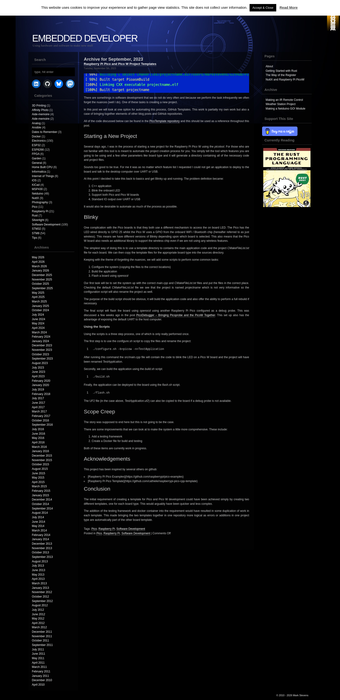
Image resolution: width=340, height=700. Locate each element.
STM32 (36, 228)
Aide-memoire (41, 114)
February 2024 (41, 336)
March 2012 (39, 627)
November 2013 (42, 548)
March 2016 (39, 447)
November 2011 (42, 636)
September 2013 (42, 557)
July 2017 (38, 398)
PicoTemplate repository (164, 121)
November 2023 (42, 350)
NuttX (35, 198)
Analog (36, 123)
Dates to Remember (44, 132)
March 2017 (39, 411)
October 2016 (40, 420)
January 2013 (40, 588)
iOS (34, 180)
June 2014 (38, 521)
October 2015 (40, 464)
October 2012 (40, 596)
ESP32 (36, 145)
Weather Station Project (281, 104)
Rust (35, 215)
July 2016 (38, 429)
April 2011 (38, 662)
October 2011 (40, 640)
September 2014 (42, 508)
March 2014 (39, 530)
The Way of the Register (281, 75)
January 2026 (40, 270)
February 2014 (41, 535)
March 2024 (39, 332)
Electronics (39, 140)
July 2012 (38, 609)
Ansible (36, 127)
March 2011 (39, 667)
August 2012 (40, 605)
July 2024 (38, 314)
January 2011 (40, 676)
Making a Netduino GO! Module (285, 108)
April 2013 (38, 579)
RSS (333, 16)
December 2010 (42, 680)
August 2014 (40, 512)
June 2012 (38, 614)
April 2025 (38, 297)
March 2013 (39, 583)
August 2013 (40, 561)
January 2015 (40, 495)
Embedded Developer (84, 38)
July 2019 (38, 389)
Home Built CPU (42, 167)
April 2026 (38, 261)
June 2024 (38, 319)
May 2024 (38, 323)
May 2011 (38, 658)
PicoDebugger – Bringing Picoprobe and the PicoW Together (175, 315)
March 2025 (39, 301)
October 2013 (40, 552)
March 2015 (39, 486)
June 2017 (38, 402)
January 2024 (40, 341)
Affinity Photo (40, 110)
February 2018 (41, 394)
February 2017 (41, 416)
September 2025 (42, 288)
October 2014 (40, 504)
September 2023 (42, 358)
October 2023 (40, 354)
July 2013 (38, 565)
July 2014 (38, 517)
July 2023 (38, 367)
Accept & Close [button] (262, 7)
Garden (36, 158)
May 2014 (38, 526)
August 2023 (40, 363)
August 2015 (40, 469)
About (269, 66)
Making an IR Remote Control (284, 100)
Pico (34, 206)
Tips (34, 237)
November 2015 (42, 460)
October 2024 (40, 310)
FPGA (35, 154)
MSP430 (37, 189)
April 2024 (38, 328)
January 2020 (40, 385)
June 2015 (38, 473)
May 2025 (38, 292)
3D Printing (39, 105)
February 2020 (41, 380)
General (37, 163)
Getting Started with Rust (281, 70)
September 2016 (42, 424)
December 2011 (42, 631)
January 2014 (40, 539)
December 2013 (42, 543)
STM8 (35, 233)
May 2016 (38, 438)
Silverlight (38, 220)
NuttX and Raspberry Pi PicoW (285, 79)
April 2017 (38, 407)
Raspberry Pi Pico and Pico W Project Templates (120, 64)
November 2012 (42, 592)
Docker (36, 136)
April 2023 (38, 376)
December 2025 (42, 275)
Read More (289, 7)
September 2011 (42, 645)
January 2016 (40, 451)
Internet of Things (43, 176)
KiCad (36, 185)
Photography (40, 202)
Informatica (39, 171)
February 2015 (41, 490)
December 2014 (42, 499)
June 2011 (38, 653)
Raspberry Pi (40, 211)
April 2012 (38, 623)
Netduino (37, 193)
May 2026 (38, 257)
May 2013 (38, 574)
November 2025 (42, 279)
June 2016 (38, 433)
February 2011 (41, 671)
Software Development (46, 224)
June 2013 (38, 570)
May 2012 (38, 618)
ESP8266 (38, 149)
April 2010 (38, 684)
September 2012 (42, 601)
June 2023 (38, 371)
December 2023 (42, 345)
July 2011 (38, 649)
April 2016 (38, 442)
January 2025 (40, 306)
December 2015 (42, 455)
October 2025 (40, 283)
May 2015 (38, 477)
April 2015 (38, 482)
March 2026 (39, 266)
